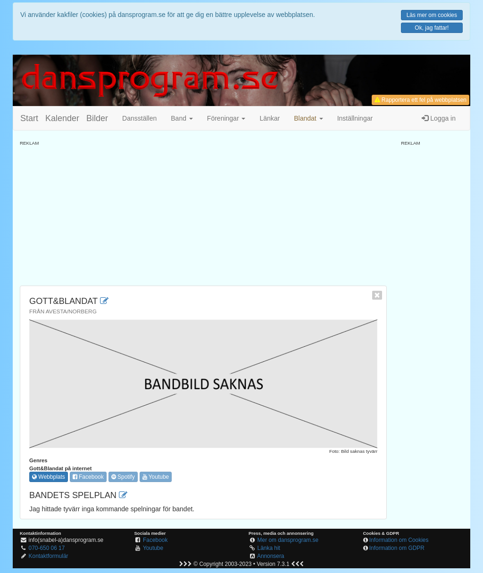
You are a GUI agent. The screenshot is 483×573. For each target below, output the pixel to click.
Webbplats (48, 477)
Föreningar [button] (226, 118)
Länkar (269, 118)
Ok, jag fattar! (432, 28)
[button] (308, 118)
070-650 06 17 (47, 548)
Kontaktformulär (48, 556)
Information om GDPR (397, 548)
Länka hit (269, 548)
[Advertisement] (203, 212)
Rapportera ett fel (420, 100)
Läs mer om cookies (432, 15)
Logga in (439, 118)
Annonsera (270, 556)
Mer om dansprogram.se (288, 540)
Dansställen (139, 118)
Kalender (62, 118)
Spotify (123, 477)
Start (29, 118)
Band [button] (182, 118)
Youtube (155, 477)
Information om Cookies (399, 540)
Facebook (88, 477)
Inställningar (355, 118)
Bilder (97, 118)
